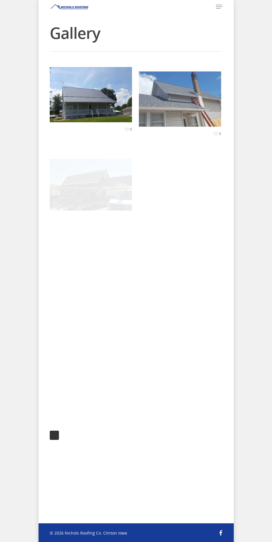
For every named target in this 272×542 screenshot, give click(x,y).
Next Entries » (54, 435)
